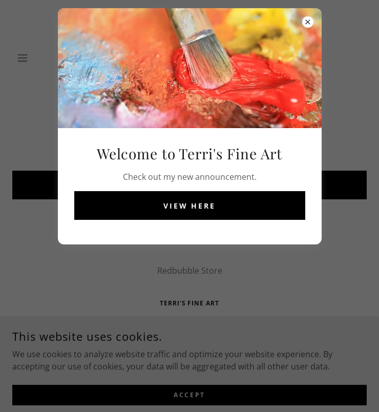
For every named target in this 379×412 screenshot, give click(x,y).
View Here (189, 206)
